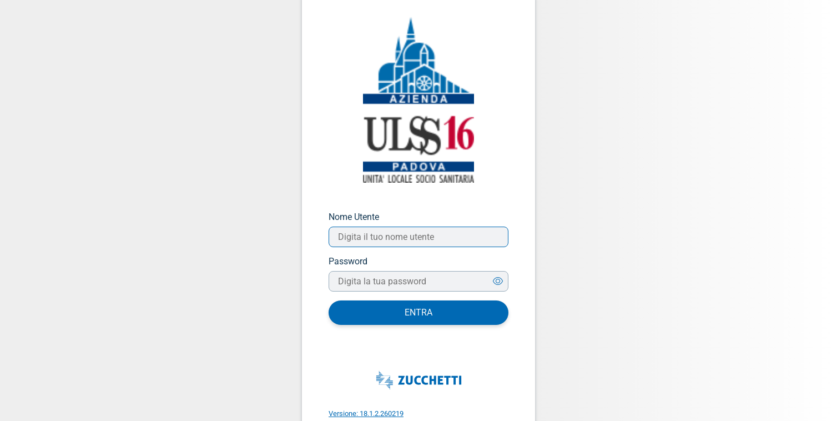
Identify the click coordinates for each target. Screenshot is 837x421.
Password (348, 261)
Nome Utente (354, 217)
